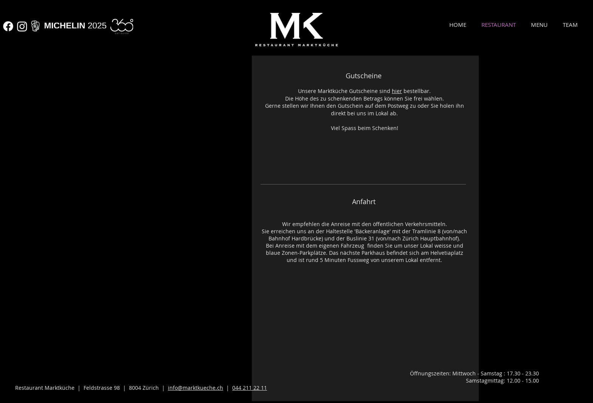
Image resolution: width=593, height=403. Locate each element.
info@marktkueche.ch (195, 387)
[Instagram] (22, 26)
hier (397, 91)
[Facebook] (8, 26)
